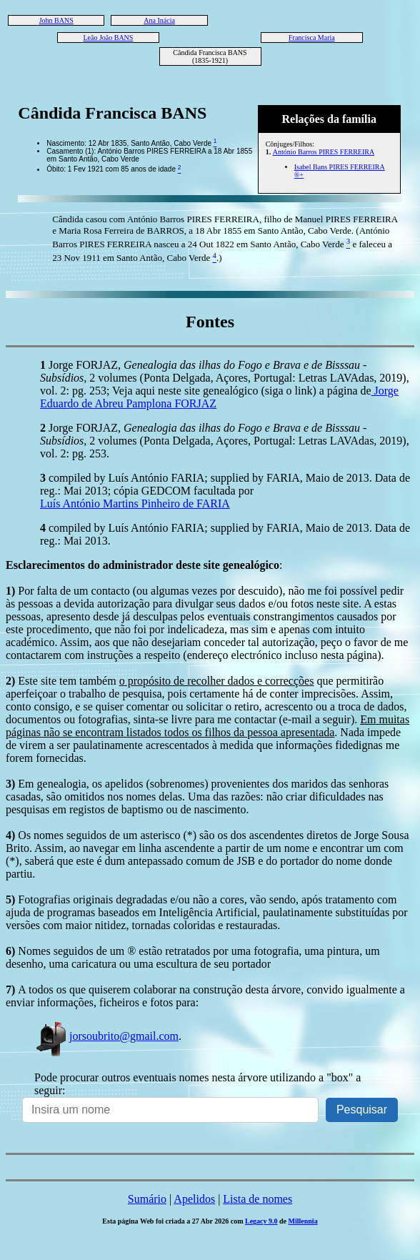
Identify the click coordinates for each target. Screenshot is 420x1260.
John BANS (56, 20)
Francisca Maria (312, 37)
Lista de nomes (257, 1199)
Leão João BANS (108, 37)
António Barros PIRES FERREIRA (324, 152)
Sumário (147, 1199)
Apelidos (194, 1199)
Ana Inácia (159, 20)
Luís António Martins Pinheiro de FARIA (135, 503)
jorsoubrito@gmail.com (106, 1036)
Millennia (303, 1221)
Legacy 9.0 (261, 1221)
